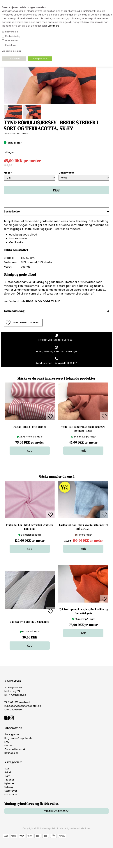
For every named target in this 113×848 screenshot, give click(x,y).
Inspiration (10, 794)
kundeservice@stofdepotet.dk (22, 706)
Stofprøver (10, 790)
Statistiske (10, 45)
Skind (7, 772)
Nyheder (9, 783)
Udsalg (8, 787)
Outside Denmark (14, 749)
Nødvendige (11, 31)
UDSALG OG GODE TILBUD (43, 301)
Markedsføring (12, 36)
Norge (8, 745)
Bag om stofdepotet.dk (18, 738)
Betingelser (11, 753)
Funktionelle (11, 40)
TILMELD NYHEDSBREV (56, 811)
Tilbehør (9, 779)
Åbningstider (12, 734)
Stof (6, 768)
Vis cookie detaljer (11, 50)
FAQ (6, 742)
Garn (7, 776)
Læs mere (53, 25)
